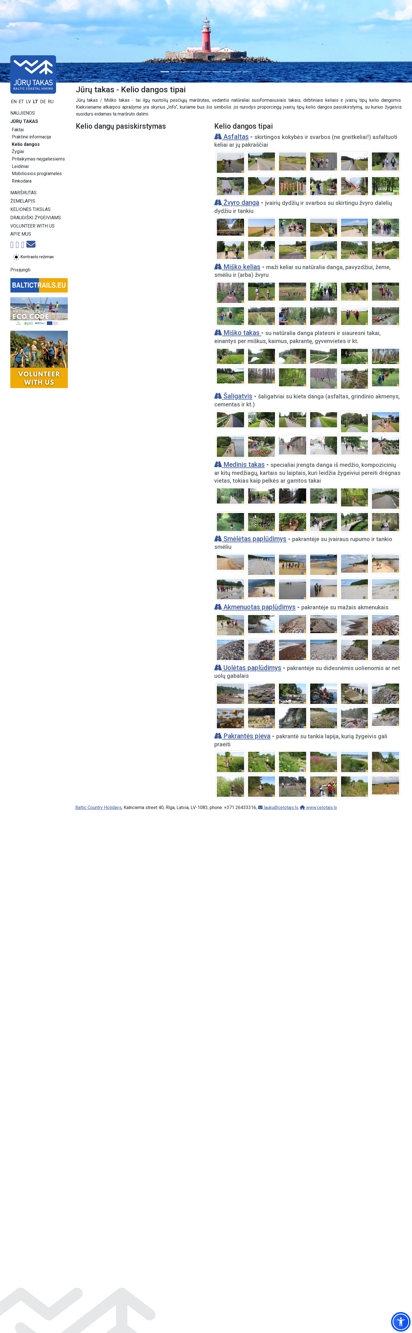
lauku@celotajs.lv (278, 1327)
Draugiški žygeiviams (35, 217)
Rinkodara (21, 181)
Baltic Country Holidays (98, 1327)
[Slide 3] (185, 71)
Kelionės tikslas (30, 209)
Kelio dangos (26, 144)
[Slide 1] (165, 71)
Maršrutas (23, 192)
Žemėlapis (22, 201)
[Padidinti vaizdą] (230, 162)
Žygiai (18, 151)
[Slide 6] (216, 71)
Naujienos (22, 113)
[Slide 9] (247, 71)
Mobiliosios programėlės (37, 173)
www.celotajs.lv (318, 1327)
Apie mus (20, 234)
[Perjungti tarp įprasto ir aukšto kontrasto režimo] (33, 257)
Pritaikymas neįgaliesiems (38, 159)
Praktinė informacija (31, 137)
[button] (401, 1322)
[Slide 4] (195, 71)
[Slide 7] (226, 71)
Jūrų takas (24, 121)
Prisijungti (20, 270)
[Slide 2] (175, 71)
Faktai (18, 129)
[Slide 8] (237, 71)
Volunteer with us (32, 226)
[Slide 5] (206, 71)
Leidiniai (20, 166)
